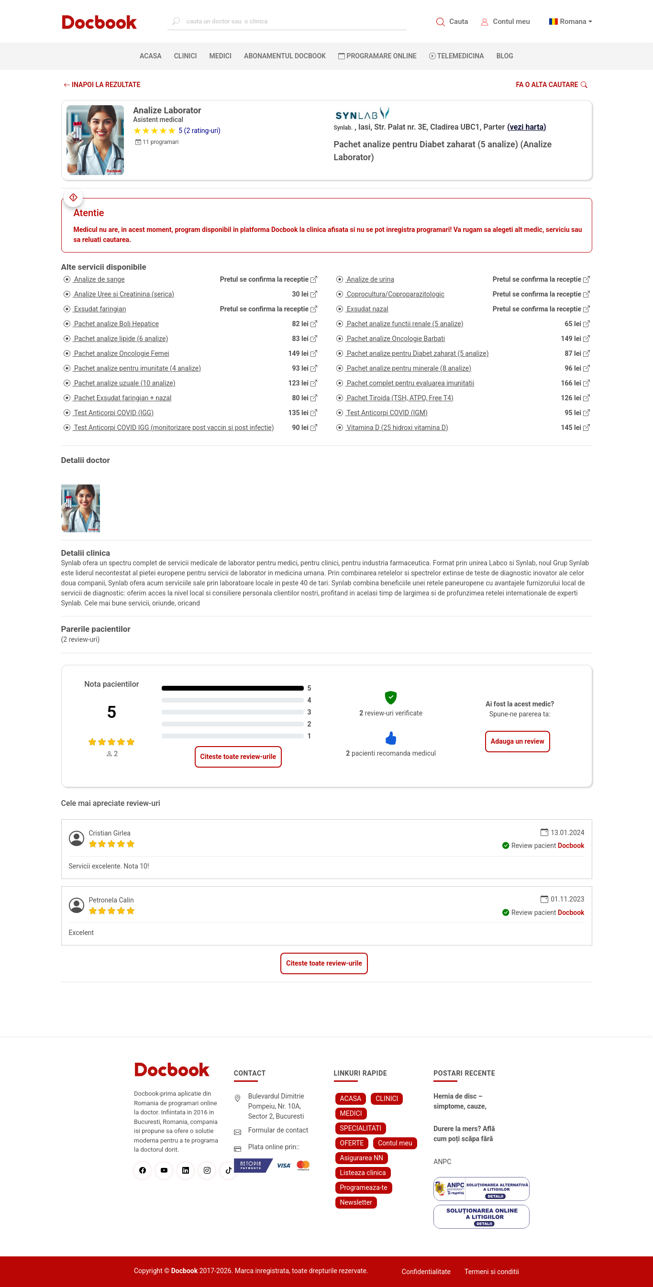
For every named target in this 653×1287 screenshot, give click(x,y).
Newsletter (356, 1202)
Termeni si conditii (492, 1272)
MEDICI (221, 56)
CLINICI (185, 56)
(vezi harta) (526, 127)
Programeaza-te (363, 1187)
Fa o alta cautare (551, 84)
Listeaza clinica (363, 1173)
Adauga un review (517, 741)
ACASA (153, 55)
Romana (573, 21)
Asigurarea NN (362, 1158)
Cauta (458, 21)
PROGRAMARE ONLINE (377, 56)
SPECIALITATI (361, 1128)
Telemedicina (456, 56)
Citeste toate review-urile (238, 756)
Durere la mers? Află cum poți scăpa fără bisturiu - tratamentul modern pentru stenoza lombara (468, 1134)
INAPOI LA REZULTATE (102, 84)
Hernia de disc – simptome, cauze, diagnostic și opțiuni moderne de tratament (466, 1101)
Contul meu (511, 21)
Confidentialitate (426, 1272)
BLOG (505, 56)
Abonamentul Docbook (285, 56)
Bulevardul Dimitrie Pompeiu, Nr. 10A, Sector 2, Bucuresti (276, 1106)
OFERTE (352, 1143)
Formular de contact (278, 1130)
